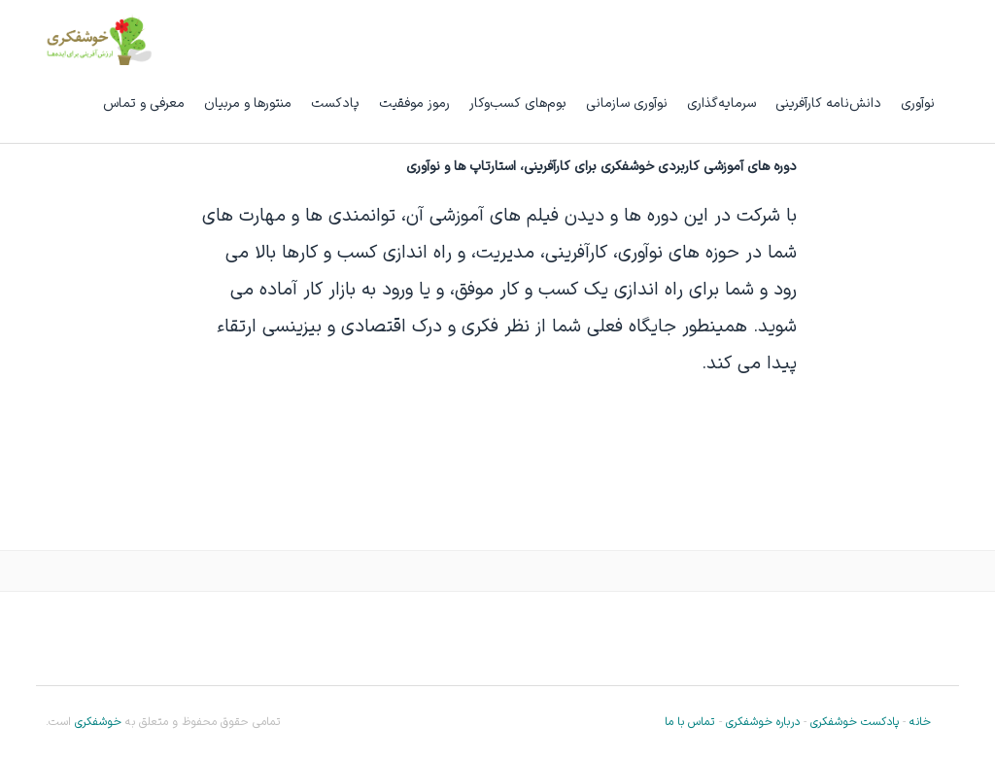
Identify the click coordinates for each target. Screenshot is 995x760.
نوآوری (918, 103)
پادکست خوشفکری (854, 722)
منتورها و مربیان (248, 103)
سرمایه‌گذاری (721, 103)
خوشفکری (96, 722)
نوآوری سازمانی (627, 103)
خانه (920, 722)
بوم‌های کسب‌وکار (517, 103)
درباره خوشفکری (763, 722)
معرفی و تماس (144, 103)
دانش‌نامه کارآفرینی (828, 103)
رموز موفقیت (414, 103)
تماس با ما (689, 722)
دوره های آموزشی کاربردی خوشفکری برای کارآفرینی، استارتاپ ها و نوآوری (601, 166)
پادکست (335, 103)
